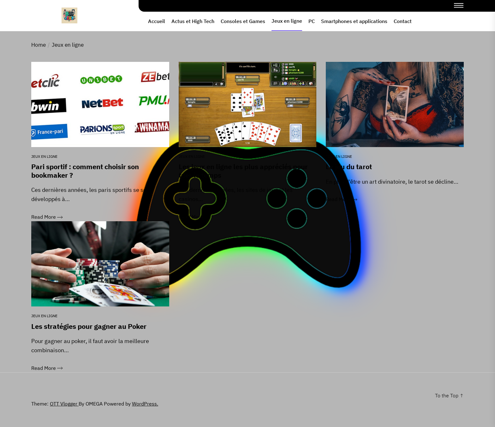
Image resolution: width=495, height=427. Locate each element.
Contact (403, 21)
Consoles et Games (243, 21)
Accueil (156, 21)
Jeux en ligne (286, 20)
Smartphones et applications (354, 21)
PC (311, 21)
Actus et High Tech (192, 21)
